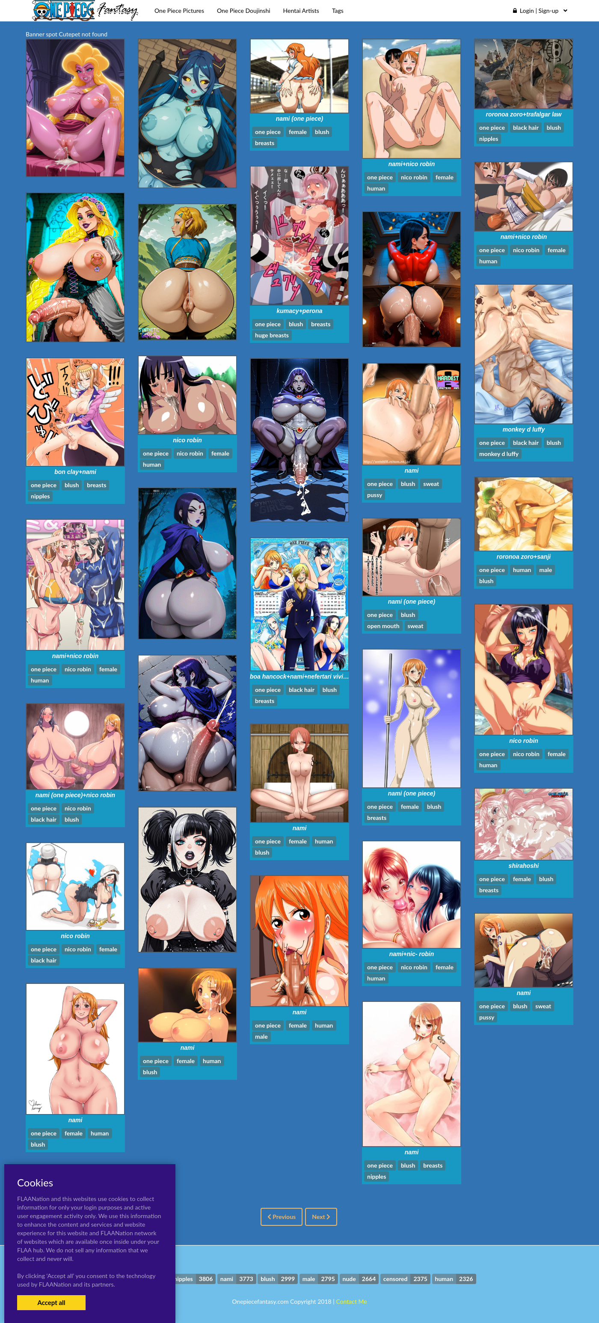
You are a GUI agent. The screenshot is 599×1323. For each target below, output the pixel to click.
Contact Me (351, 1301)
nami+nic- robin (411, 954)
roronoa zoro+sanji (524, 556)
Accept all (51, 1302)
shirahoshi (524, 865)
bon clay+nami (75, 471)
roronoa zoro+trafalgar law (524, 114)
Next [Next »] (321, 1216)
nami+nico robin (411, 164)
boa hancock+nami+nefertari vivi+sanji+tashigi (316, 676)
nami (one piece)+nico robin (75, 795)
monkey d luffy (524, 429)
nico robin (187, 440)
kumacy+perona (300, 310)
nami (412, 470)
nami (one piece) (299, 118)
